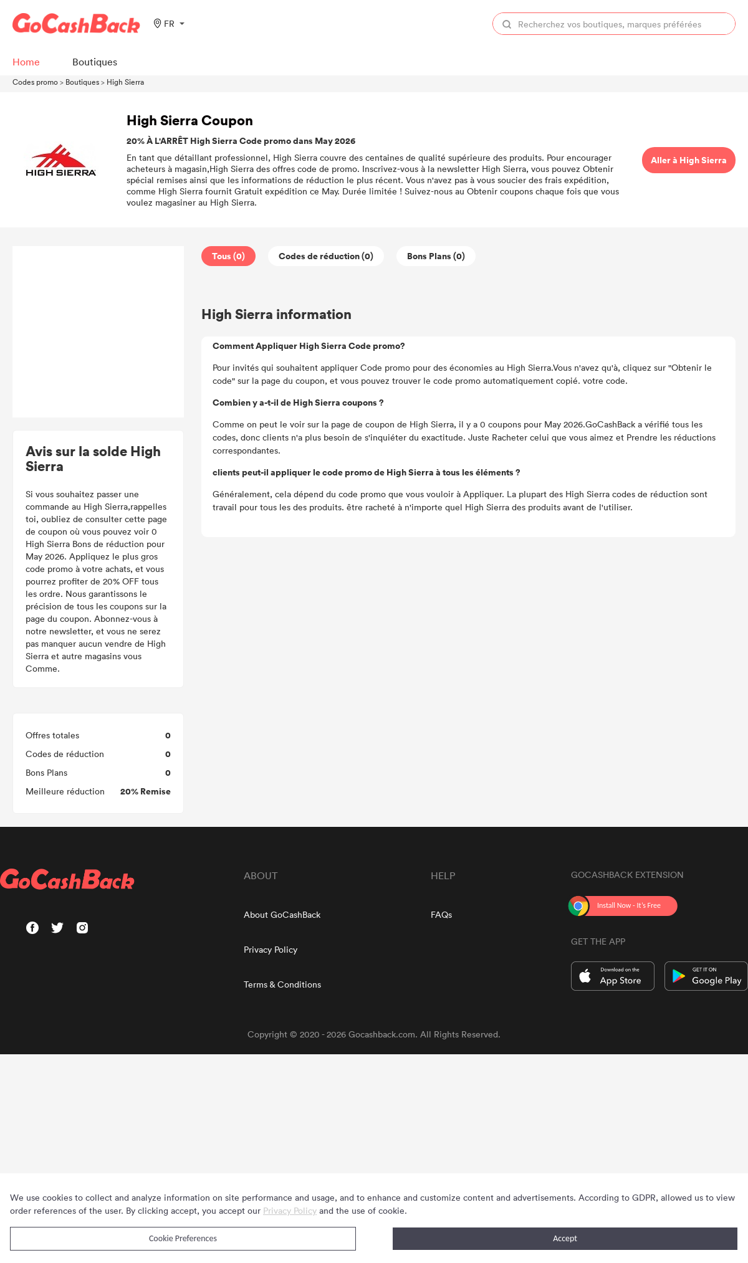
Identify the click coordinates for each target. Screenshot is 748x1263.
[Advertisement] (98, 332)
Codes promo (35, 81)
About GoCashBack (282, 914)
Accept (565, 1238)
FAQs (441, 914)
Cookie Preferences (183, 1238)
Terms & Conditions (282, 984)
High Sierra (125, 81)
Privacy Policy (270, 949)
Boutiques (82, 81)
